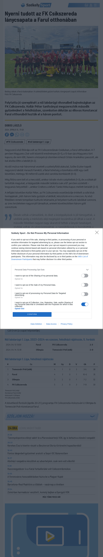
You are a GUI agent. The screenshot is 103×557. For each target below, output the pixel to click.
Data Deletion (36, 324)
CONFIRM (32, 314)
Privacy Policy (66, 324)
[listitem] (51, 269)
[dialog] (51, 278)
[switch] (84, 275)
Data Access (51, 324)
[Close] (97, 233)
